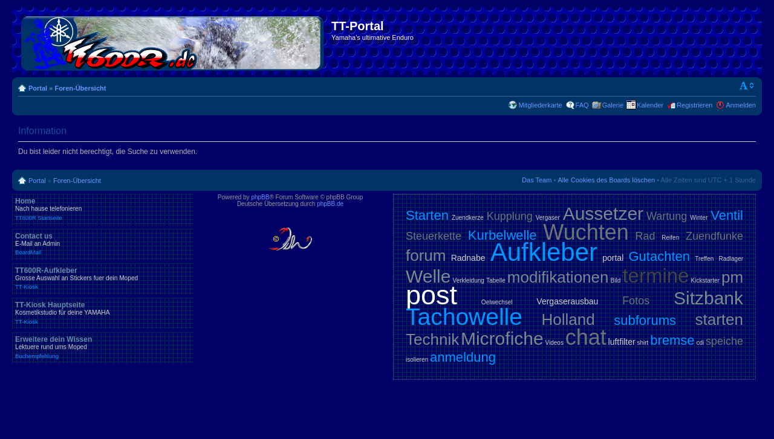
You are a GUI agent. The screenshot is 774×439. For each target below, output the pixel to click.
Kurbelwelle (502, 235)
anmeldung (463, 357)
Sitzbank (708, 298)
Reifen (670, 237)
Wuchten (585, 232)
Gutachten (659, 256)
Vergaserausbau (567, 301)
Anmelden (741, 105)
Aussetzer (603, 213)
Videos (554, 342)
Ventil (727, 215)
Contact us (102, 244)
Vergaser (548, 217)
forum (426, 255)
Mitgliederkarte (540, 105)
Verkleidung (468, 280)
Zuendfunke (714, 236)
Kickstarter (705, 280)
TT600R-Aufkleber (102, 278)
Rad (645, 236)
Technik (432, 339)
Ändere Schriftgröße (747, 85)
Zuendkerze (468, 217)
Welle (428, 276)
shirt (643, 342)
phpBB (260, 197)
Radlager (730, 258)
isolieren (417, 359)
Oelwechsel (497, 302)
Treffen (704, 258)
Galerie (612, 105)
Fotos (635, 301)
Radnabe (468, 258)
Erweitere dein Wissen (102, 347)
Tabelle (496, 280)
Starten (427, 215)
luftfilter (622, 342)
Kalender (650, 105)
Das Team (536, 180)
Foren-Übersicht (80, 88)
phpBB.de (330, 203)
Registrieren (694, 105)
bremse (672, 340)
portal (612, 258)
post (431, 295)
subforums (645, 320)
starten (719, 319)
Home (102, 209)
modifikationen (558, 277)
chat (586, 337)
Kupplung (510, 216)
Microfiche (502, 338)
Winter (698, 217)
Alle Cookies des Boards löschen (606, 180)
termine (655, 275)
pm (732, 277)
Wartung (666, 216)
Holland (568, 319)
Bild (616, 280)
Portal (37, 88)
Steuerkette (433, 236)
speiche (724, 341)
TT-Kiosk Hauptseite (102, 313)
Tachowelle (464, 317)
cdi (700, 342)
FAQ (582, 105)
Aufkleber (543, 252)
